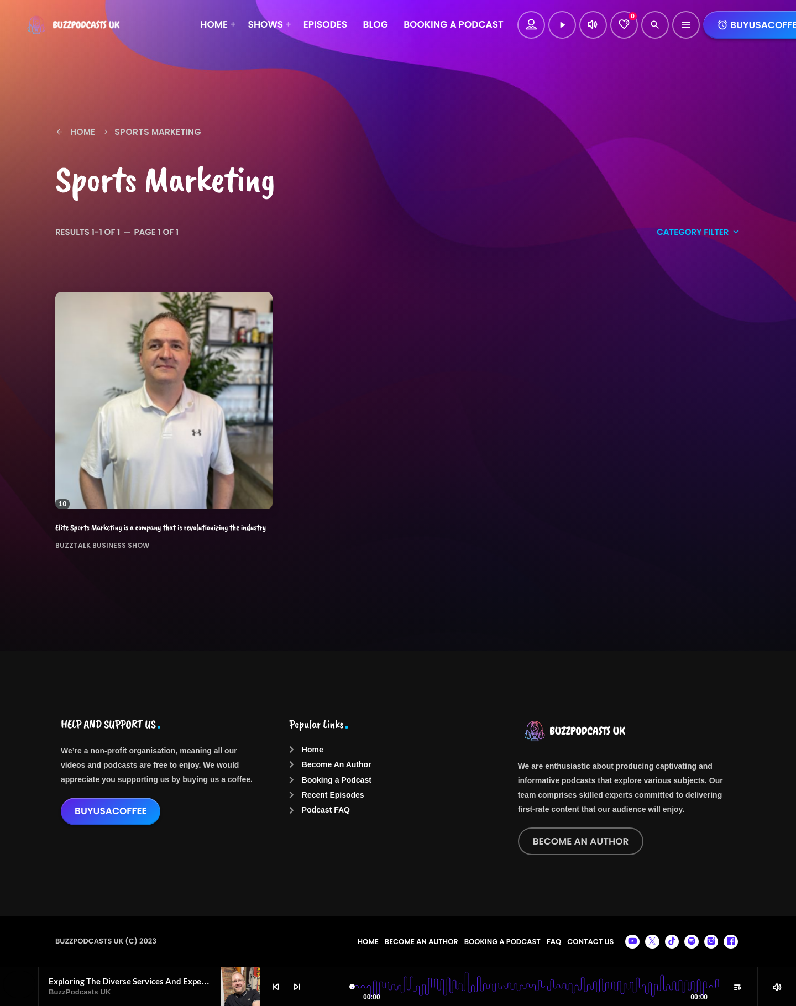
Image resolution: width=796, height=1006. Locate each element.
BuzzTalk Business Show (102, 544)
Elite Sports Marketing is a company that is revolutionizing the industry (160, 527)
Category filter (699, 232)
